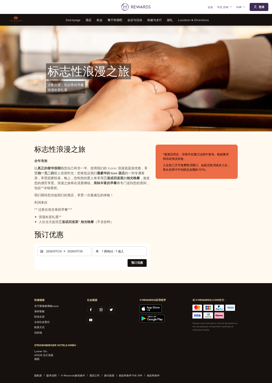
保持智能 (39, 311)
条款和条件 (154, 375)
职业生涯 (39, 316)
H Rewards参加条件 (74, 375)
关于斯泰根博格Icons (46, 305)
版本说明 (52, 375)
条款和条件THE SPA (132, 375)
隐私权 (39, 375)
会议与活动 (134, 20)
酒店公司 (95, 375)
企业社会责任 (42, 321)
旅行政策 (110, 375)
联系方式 (39, 327)
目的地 (38, 332)
